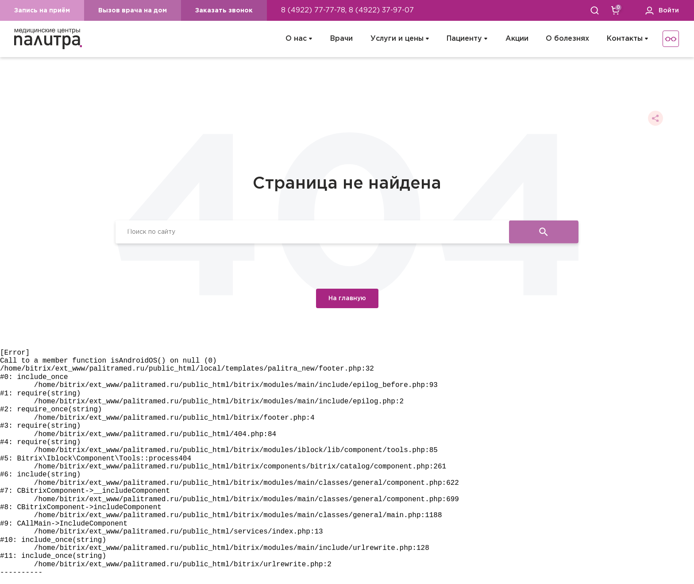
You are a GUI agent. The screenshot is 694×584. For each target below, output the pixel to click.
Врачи (341, 38)
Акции (516, 38)
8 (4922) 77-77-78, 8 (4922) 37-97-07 (347, 10)
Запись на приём (42, 10)
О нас (296, 38)
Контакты (625, 38)
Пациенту (464, 38)
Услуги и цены (397, 38)
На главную (347, 298)
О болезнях (567, 38)
